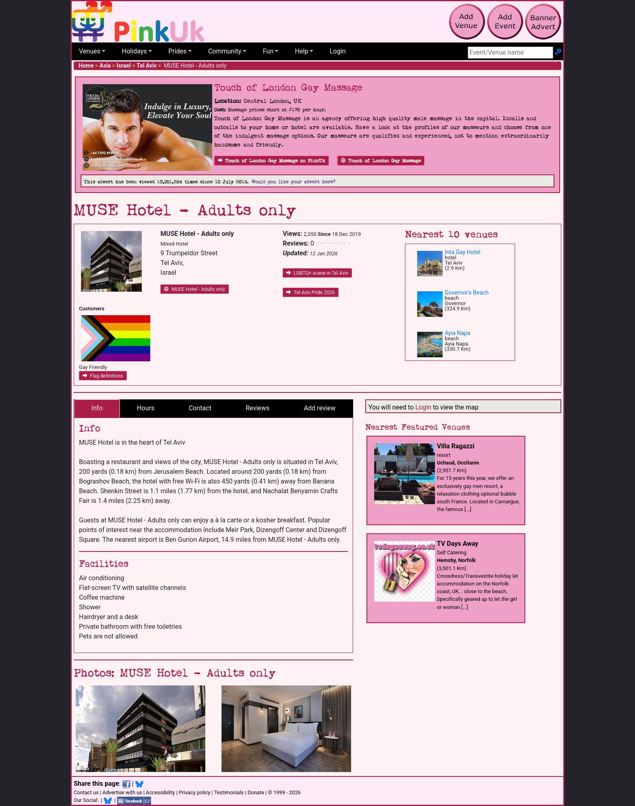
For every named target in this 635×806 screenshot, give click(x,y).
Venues (89, 51)
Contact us (86, 792)
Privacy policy (194, 792)
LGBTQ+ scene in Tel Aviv (317, 273)
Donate (255, 792)
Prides (177, 51)
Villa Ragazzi (456, 446)
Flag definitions (103, 376)
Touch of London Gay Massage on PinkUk (271, 160)
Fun (268, 51)
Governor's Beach (466, 292)
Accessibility (160, 792)
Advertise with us (122, 792)
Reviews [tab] (258, 408)
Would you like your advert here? (293, 181)
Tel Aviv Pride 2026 (310, 292)
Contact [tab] (200, 408)
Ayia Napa (457, 333)
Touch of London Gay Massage (381, 160)
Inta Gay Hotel (462, 252)
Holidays (134, 51)
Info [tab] (96, 408)
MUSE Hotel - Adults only (194, 289)
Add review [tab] (319, 408)
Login (337, 51)
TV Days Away (457, 543)
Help (301, 51)
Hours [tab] (145, 408)
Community (224, 51)
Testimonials (229, 792)
